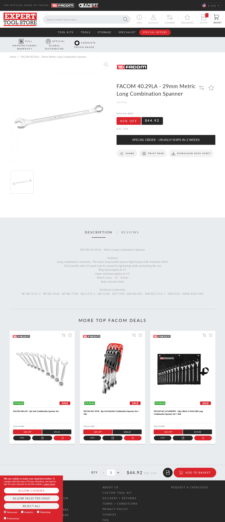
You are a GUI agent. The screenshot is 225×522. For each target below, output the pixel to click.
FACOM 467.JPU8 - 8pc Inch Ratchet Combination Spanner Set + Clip (111, 407)
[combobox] (87, 19)
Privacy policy (115, 503)
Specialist (127, 32)
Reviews (130, 227)
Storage (104, 32)
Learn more (49, 484)
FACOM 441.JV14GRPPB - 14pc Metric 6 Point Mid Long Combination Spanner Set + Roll (178, 407)
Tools (86, 32)
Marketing (45, 512)
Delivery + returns (119, 492)
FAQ (105, 514)
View (22, 432)
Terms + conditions (120, 498)
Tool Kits (65, 32)
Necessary (12, 512)
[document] (31, 498)
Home (13, 51)
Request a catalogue (189, 481)
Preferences (13, 518)
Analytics (28, 512)
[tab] (98, 227)
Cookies (109, 508)
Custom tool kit (117, 487)
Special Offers (155, 32)
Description (98, 227)
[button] (211, 5)
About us (110, 481)
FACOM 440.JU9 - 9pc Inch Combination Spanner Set (36, 406)
